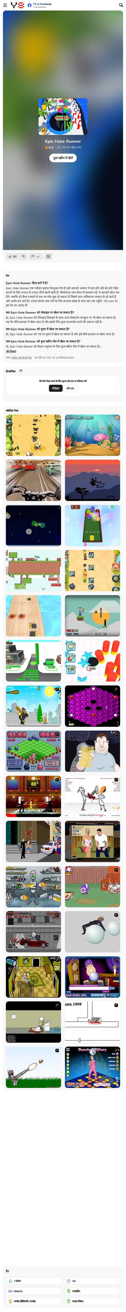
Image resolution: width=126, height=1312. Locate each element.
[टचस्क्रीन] (92, 1291)
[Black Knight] (33, 706)
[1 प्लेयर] (34, 1281)
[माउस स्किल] (92, 1301)
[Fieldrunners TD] (92, 570)
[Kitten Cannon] (33, 1067)
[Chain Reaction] (33, 525)
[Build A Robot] (33, 886)
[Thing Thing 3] (33, 931)
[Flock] (92, 480)
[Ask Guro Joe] (92, 977)
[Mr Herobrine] (92, 615)
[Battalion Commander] (33, 435)
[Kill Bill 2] (33, 796)
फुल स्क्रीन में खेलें (63, 158)
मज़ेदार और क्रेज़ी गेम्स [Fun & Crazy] (21, 357)
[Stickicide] (92, 1022)
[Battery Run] (33, 615)
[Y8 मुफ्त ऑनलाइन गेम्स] (17, 5)
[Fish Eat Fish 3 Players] (92, 435)
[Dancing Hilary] (92, 1067)
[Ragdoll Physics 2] (92, 931)
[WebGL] (34, 1291)
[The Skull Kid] (33, 1022)
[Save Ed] (33, 977)
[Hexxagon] (92, 706)
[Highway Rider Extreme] (33, 480)
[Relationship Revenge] (92, 796)
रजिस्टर (55, 388)
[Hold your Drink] (92, 751)
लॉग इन (70, 388)
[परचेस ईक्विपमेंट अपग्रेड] (34, 1301)
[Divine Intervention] (33, 841)
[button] (11, 351)
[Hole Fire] (92, 661)
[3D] (92, 1281)
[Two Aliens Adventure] (33, 570)
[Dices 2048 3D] (92, 525)
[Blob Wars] (33, 751)
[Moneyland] (33, 661)
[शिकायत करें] (36, 256)
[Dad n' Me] (92, 886)
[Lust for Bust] (92, 841)
